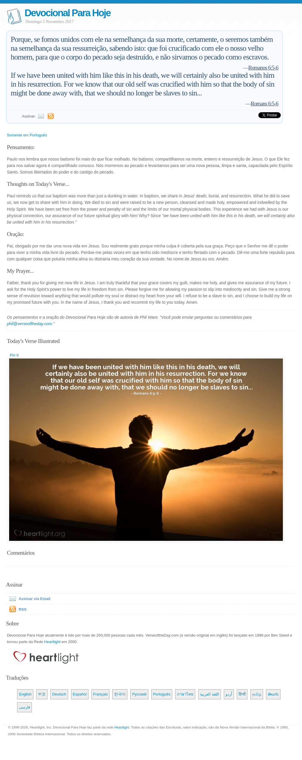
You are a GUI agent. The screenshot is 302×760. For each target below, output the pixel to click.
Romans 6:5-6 (264, 103)
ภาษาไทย (185, 694)
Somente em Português (27, 135)
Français (100, 694)
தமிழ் (256, 694)
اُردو (229, 694)
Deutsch (59, 694)
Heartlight (52, 642)
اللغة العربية (209, 694)
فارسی (24, 707)
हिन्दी (242, 694)
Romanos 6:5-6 (263, 68)
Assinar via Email (28, 599)
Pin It (14, 355)
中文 (42, 694)
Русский (139, 694)
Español (80, 694)
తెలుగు (273, 694)
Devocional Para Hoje (67, 12)
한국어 (120, 694)
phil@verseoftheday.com (29, 323)
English (25, 694)
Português (161, 694)
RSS (23, 609)
